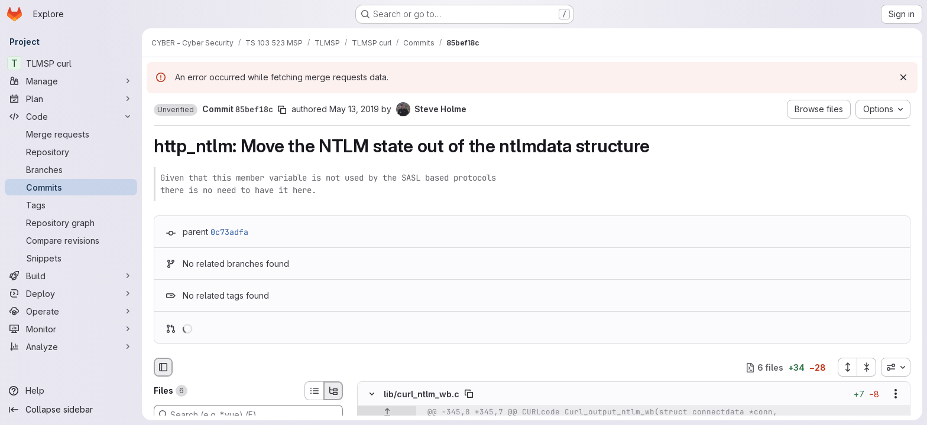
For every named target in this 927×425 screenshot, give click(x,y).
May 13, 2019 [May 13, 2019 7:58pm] (354, 109)
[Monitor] (71, 329)
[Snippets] (71, 258)
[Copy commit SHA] (282, 110)
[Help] (71, 390)
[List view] (313, 390)
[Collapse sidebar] (71, 409)
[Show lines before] (387, 413)
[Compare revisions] (71, 240)
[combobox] (895, 367)
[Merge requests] (71, 134)
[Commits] (71, 187)
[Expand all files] (847, 367)
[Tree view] (333, 390)
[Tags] (71, 205)
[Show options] (896, 394)
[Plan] (71, 98)
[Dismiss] (903, 77)
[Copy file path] (469, 394)
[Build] (71, 275)
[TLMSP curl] (71, 63)
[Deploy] (71, 293)
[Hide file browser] (163, 367)
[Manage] (71, 81)
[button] (175, 110)
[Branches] (71, 169)
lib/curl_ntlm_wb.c (421, 394)
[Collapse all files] (866, 367)
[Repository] (71, 151)
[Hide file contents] (372, 394)
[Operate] (71, 311)
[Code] (71, 116)
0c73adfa (229, 232)
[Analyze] (71, 346)
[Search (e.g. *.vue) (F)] (248, 414)
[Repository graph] (71, 222)
